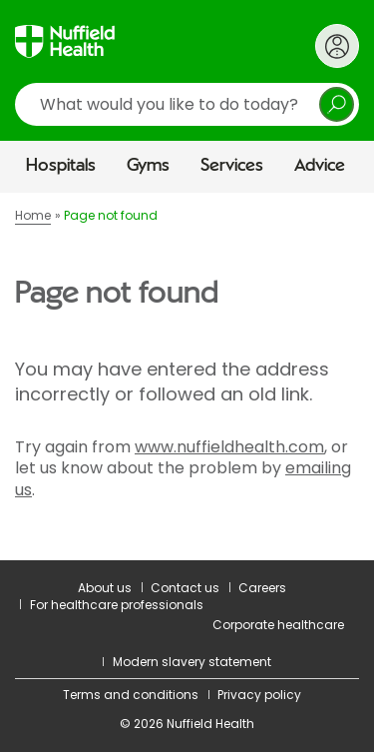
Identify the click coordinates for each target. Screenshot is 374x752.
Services (231, 166)
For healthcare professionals (116, 604)
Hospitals (61, 166)
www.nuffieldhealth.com (229, 446)
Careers (262, 587)
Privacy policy (259, 694)
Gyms (148, 166)
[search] (187, 104)
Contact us (185, 587)
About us (105, 587)
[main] (187, 376)
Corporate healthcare (278, 624)
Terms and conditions (130, 694)
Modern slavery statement (192, 661)
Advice (319, 166)
